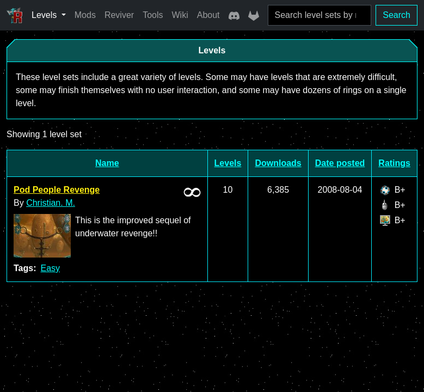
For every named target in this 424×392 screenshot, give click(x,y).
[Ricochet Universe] (15, 15)
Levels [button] (45, 15)
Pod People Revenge (57, 189)
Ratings (394, 163)
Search (396, 15)
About (208, 15)
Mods (85, 15)
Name (107, 163)
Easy (50, 268)
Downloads (278, 163)
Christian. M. (50, 202)
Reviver (119, 15)
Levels (228, 163)
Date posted (340, 163)
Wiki (180, 15)
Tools (153, 15)
